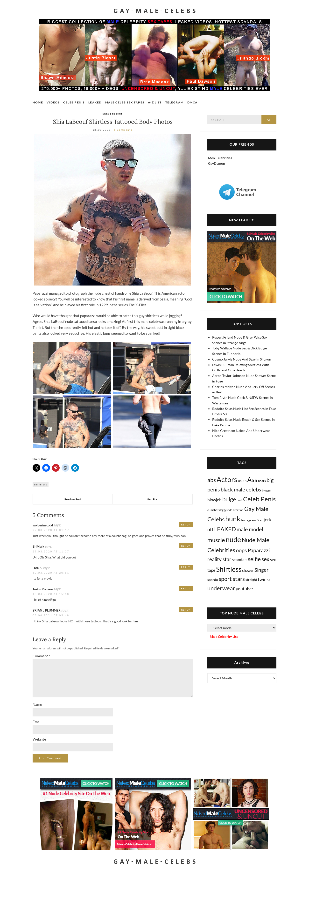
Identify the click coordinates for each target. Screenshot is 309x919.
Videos (53, 102)
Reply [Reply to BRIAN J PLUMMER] (185, 609)
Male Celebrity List (224, 636)
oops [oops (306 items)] (241, 550)
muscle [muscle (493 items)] (216, 540)
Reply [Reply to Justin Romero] (185, 588)
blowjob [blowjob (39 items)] (214, 499)
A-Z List (155, 102)
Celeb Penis (74, 102)
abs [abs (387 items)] (211, 480)
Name (37, 704)
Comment (41, 656)
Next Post (152, 499)
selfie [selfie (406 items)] (254, 559)
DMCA (192, 102)
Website (39, 739)
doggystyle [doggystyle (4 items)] (225, 509)
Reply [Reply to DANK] (185, 567)
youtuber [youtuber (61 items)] (244, 588)
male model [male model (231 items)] (250, 529)
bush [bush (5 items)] (239, 500)
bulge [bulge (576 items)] (229, 499)
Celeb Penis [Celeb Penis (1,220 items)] (259, 499)
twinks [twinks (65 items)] (264, 579)
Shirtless (40, 484)
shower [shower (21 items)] (248, 570)
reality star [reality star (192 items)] (219, 559)
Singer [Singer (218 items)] (261, 570)
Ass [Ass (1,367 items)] (252, 479)
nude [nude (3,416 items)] (233, 539)
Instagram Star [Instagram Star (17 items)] (252, 520)
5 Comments (123, 129)
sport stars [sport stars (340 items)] (232, 579)
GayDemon (216, 163)
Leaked (95, 102)
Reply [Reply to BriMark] (185, 545)
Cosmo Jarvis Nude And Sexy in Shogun (241, 359)
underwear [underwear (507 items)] (221, 588)
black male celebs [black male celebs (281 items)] (241, 489)
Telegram (174, 102)
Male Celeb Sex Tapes (124, 102)
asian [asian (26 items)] (242, 480)
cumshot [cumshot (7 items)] (212, 510)
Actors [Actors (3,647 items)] (227, 479)
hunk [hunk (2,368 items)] (232, 519)
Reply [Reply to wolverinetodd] (185, 524)
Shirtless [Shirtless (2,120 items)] (228, 569)
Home (38, 102)
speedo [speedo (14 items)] (212, 580)
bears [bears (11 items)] (262, 481)
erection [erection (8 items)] (238, 510)
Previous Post (72, 499)
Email (37, 722)
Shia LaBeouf (113, 113)
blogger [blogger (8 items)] (267, 490)
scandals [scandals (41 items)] (239, 559)
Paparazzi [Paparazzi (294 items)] (259, 550)
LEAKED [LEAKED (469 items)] (225, 529)
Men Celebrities (220, 158)
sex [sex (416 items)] (265, 559)
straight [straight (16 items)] (251, 580)
